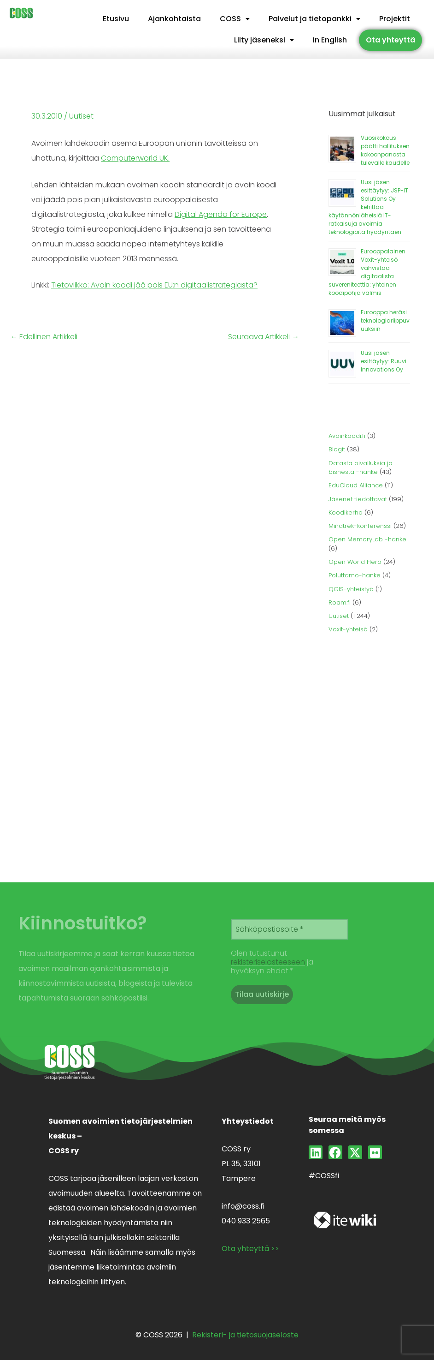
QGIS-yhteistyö (351, 589)
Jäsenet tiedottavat (357, 499)
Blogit (336, 449)
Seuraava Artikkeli (263, 337)
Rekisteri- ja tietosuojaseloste (245, 1335)
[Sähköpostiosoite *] (289, 929)
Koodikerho (345, 512)
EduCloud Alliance (355, 485)
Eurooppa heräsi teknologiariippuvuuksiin (385, 320)
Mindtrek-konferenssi (360, 525)
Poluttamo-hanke (354, 575)
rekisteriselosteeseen (268, 962)
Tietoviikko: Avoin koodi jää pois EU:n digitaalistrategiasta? (154, 285)
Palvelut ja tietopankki (314, 18)
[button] (235, 19)
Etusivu (116, 18)
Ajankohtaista (174, 18)
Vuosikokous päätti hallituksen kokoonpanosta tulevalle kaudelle (385, 150)
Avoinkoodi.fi (346, 435)
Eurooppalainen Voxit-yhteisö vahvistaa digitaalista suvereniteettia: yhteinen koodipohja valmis (366, 272)
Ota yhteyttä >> (250, 1248)
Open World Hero (354, 561)
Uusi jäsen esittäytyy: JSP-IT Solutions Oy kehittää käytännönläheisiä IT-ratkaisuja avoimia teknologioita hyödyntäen (368, 207)
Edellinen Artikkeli (43, 337)
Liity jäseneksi (264, 40)
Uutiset (81, 116)
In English (330, 40)
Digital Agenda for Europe (221, 214)
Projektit (394, 18)
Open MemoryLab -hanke (367, 539)
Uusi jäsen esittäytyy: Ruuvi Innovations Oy (383, 361)
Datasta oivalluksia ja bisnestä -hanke (360, 468)
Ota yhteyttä (390, 40)
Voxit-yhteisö (348, 629)
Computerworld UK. (135, 158)
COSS (235, 18)
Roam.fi (339, 602)
